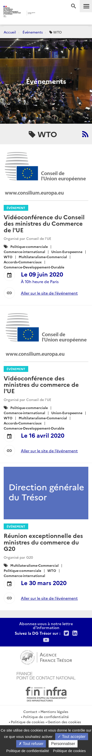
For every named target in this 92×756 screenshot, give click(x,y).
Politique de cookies (27, 721)
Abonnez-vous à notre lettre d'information (46, 625)
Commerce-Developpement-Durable (34, 267)
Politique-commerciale (29, 246)
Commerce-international (24, 251)
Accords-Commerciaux (23, 261)
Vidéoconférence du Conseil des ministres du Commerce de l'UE (44, 223)
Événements (33, 32)
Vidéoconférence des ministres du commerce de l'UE (41, 384)
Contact (30, 711)
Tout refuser (31, 744)
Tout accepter (71, 736)
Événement (16, 208)
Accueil (10, 32)
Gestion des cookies (64, 721)
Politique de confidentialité (46, 716)
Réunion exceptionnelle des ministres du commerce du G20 (43, 541)
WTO (8, 256)
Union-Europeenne (66, 251)
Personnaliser (63, 744)
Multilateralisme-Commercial (43, 256)
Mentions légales (54, 711)
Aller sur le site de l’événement (49, 293)
